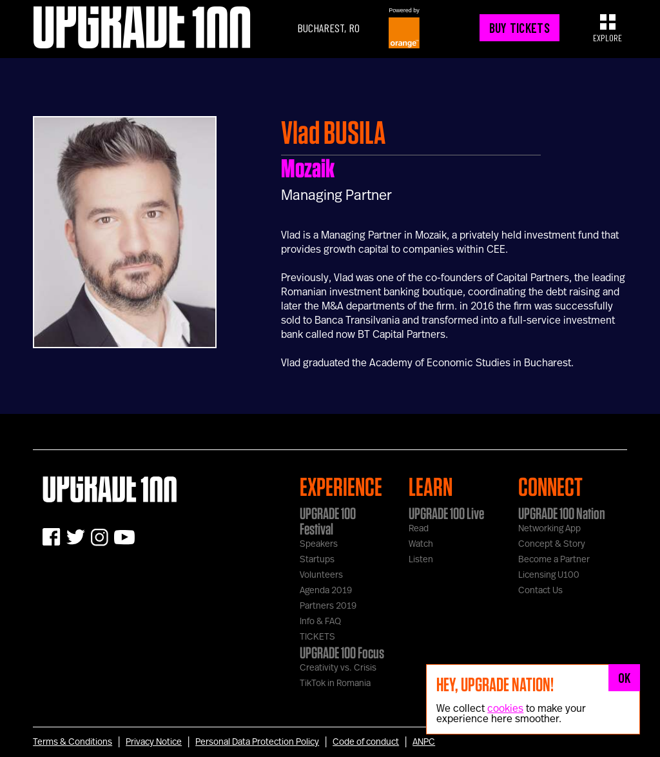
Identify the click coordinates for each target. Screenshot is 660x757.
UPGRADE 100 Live (446, 513)
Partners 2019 (328, 606)
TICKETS (317, 637)
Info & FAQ (320, 621)
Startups (317, 559)
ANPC (423, 742)
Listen (421, 559)
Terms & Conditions (72, 742)
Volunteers (321, 575)
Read (419, 528)
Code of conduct (366, 742)
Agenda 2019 (326, 590)
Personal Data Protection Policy (257, 742)
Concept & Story (551, 544)
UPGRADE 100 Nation (561, 513)
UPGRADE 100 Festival (328, 521)
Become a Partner (554, 559)
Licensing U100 (548, 575)
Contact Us (540, 590)
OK (624, 677)
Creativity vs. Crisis (338, 668)
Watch (421, 544)
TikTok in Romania (335, 683)
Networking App (549, 528)
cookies (505, 708)
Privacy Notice (154, 742)
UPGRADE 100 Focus (342, 652)
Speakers (319, 544)
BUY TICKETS (519, 27)
